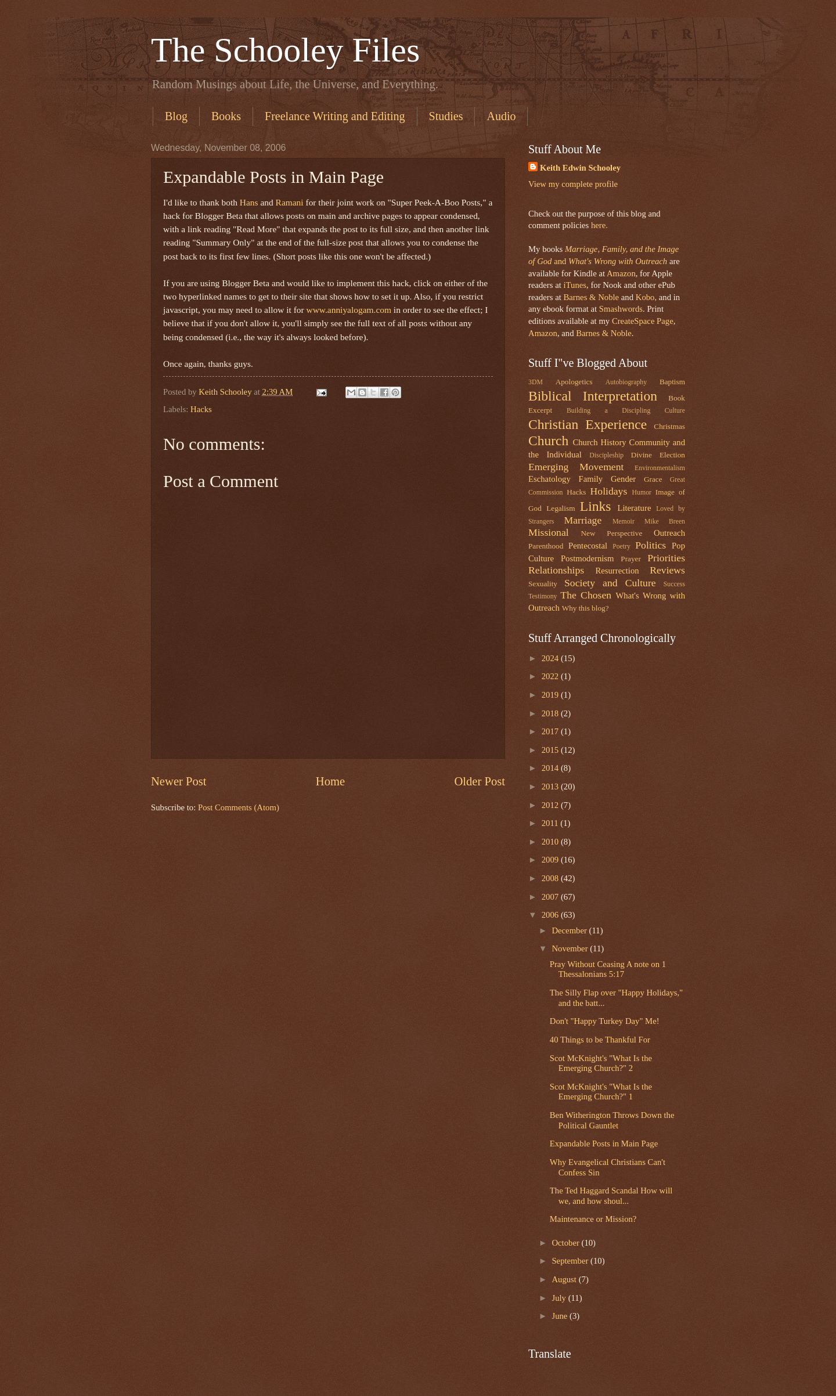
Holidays (609, 491)
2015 (551, 750)
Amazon (621, 273)
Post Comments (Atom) (238, 807)
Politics (650, 545)
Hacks (201, 409)
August (565, 1279)
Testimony (542, 596)
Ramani (290, 202)
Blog (176, 116)
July (560, 1298)
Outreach (669, 533)
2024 (551, 658)
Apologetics (574, 381)
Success (674, 584)
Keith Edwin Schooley (580, 167)
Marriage (583, 520)
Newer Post (179, 781)
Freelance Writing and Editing (335, 116)
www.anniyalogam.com (349, 310)
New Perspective (612, 533)
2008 (551, 878)
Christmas (669, 426)
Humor (641, 492)
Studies (446, 116)
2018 (551, 713)
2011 (551, 823)
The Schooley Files (285, 50)
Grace (653, 479)
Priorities (666, 558)
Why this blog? (585, 608)
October (566, 1242)
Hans (249, 202)
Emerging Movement (576, 466)
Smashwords (621, 308)
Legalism (560, 508)
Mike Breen (664, 521)
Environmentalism (660, 468)
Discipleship (606, 455)
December (570, 930)
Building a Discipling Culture (626, 410)
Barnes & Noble (591, 297)
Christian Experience (587, 424)
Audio (501, 116)
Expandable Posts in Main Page (604, 1143)
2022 (551, 676)
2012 (551, 805)
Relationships (556, 570)
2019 (551, 694)
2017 (551, 731)
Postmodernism (587, 558)
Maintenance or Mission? (593, 1219)
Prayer (631, 558)
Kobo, (646, 297)
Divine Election (658, 454)
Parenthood (545, 546)
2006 (551, 914)
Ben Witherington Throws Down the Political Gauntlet (612, 1120)
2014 (551, 768)
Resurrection (617, 570)
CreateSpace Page (642, 321)
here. (599, 225)
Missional (548, 532)
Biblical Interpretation (592, 395)
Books (226, 116)
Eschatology (549, 479)
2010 (551, 841)
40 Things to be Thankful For (600, 1039)
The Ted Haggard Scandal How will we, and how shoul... (611, 1196)
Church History (599, 442)
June (561, 1316)
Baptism (672, 381)
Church (548, 440)
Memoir (623, 521)
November (571, 948)
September (571, 1260)
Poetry (621, 546)
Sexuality (542, 583)
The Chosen (585, 595)
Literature (634, 508)
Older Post (479, 781)
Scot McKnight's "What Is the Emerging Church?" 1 (601, 1092)
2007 (551, 896)
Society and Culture (610, 583)
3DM (535, 382)
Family (590, 479)
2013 (551, 786)
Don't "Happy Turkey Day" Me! (605, 1021)
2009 (551, 859)
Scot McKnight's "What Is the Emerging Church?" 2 (601, 1063)
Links (595, 506)
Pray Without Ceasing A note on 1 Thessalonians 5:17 (608, 969)
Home (330, 781)
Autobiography (626, 382)
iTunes (573, 285)
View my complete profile (573, 184)
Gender (623, 479)
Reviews (667, 570)
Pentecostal (587, 545)
